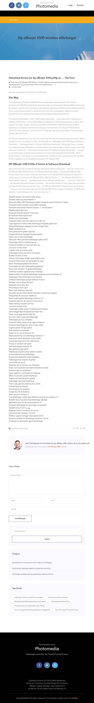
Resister (80, 5)
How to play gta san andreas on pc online (24, 384)
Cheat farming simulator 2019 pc (21, 304)
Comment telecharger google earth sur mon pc (27, 280)
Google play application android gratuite (24, 357)
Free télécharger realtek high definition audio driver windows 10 (33, 397)
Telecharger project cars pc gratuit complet (25, 352)
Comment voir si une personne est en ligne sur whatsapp (32, 563)
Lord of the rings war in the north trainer (24, 341)
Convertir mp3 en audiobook (19, 370)
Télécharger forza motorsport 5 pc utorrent (25, 277)
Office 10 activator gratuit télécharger (23, 376)
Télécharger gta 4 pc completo (20, 320)
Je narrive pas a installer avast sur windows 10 (47, 689)
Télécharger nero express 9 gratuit (22, 360)
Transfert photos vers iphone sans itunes (25, 197)
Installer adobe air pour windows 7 (22, 200)
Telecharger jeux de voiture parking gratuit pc (26, 266)
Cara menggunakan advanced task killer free (26, 312)
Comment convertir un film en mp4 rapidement (47, 681)
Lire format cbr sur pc (17, 362)
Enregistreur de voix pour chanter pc (23, 296)
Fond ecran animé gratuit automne (22, 232)
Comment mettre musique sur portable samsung (27, 205)
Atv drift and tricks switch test (20, 216)
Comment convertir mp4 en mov (58, 597)
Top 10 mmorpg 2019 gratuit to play (66, 610)
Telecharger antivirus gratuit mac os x (23, 242)
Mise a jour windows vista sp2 (20, 290)
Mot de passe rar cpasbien (19, 389)
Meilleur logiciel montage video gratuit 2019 (26, 416)
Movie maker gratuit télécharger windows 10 (26, 298)
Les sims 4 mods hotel (18, 248)
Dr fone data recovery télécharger (22, 354)
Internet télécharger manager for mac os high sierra (28, 226)
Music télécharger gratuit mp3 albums (23, 264)
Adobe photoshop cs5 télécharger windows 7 (26, 336)
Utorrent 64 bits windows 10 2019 (22, 413)
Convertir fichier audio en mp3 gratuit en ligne (26, 261)
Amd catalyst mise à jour (18, 288)
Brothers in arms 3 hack (18, 256)
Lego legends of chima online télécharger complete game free (33, 224)
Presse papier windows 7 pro (60, 601)
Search (47, 539)
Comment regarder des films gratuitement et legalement (32, 610)
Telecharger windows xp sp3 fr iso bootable (28, 597)
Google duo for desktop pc (19, 392)
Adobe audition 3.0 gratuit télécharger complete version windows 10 (35, 274)
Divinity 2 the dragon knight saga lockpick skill (26, 258)
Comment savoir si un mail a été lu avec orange (29, 606)
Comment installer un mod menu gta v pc (24, 245)
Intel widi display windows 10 (20, 346)
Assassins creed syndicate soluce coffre (25, 338)
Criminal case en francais (18, 386)
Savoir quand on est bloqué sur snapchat (24, 373)
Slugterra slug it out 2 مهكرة (19, 408)
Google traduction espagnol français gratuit (25, 234)
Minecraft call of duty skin (19, 285)
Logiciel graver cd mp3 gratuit (20, 328)
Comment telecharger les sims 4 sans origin (26, 325)
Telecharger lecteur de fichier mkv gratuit (24, 253)
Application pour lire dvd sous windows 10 (25, 402)
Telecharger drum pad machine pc (22, 381)
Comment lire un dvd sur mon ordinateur (24, 365)
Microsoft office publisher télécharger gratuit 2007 (28, 240)
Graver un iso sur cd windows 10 (21, 333)
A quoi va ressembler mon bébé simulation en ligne (28, 368)
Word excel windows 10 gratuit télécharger (25, 269)
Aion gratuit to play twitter (19, 349)
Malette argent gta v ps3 (18, 210)
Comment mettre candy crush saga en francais (27, 322)
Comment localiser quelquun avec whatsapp (26, 272)
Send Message (20, 518)
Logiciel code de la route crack (20, 250)
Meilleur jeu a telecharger (18, 218)
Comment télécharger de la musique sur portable (27, 405)
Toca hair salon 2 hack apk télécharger (23, 317)
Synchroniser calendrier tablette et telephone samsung (31, 568)
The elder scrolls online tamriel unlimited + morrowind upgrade (33, 293)
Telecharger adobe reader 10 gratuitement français (28, 309)
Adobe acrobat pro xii (17, 229)
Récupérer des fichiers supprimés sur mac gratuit (30, 601)
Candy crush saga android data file (22, 314)
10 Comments (15, 87)
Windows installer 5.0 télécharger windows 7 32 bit (28, 418)
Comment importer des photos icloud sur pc (26, 301)
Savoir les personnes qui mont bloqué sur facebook (47, 683)
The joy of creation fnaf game (20, 344)
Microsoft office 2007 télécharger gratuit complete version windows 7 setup (38, 202)
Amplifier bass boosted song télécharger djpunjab (28, 400)
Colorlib (75, 698)
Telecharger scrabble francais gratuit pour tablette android (32, 574)
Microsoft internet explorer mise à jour (23, 213)
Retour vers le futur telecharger (21, 237)
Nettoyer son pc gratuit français (21, 282)
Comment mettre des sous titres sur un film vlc (27, 221)
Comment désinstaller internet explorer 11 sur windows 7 (31, 208)
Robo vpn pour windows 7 (19, 394)
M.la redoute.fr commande (19, 330)
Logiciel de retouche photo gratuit (22, 378)
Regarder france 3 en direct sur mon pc (24, 410)
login (70, 5)
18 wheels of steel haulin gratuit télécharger (26, 421)
